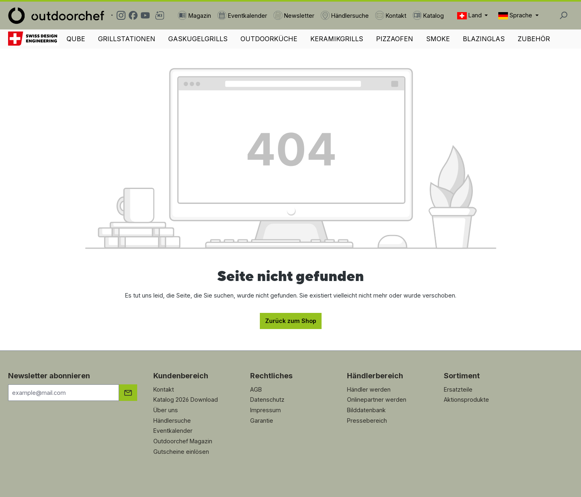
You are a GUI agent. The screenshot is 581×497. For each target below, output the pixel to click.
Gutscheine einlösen (181, 451)
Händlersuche (172, 420)
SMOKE (438, 39)
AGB (256, 389)
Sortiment (462, 375)
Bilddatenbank (366, 410)
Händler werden (369, 389)
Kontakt (163, 389)
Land (470, 15)
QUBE (76, 39)
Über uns (165, 410)
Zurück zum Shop (290, 320)
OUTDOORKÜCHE (268, 39)
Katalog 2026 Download (185, 399)
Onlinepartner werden (376, 399)
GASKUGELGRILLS (198, 39)
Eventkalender (172, 430)
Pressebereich (367, 420)
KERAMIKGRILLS (336, 39)
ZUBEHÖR (534, 39)
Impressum (265, 410)
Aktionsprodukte (466, 399)
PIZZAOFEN (394, 39)
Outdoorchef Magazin (182, 441)
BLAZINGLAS (484, 39)
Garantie (261, 420)
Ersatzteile (458, 389)
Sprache (516, 15)
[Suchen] (563, 15)
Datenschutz (267, 399)
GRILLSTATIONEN (126, 39)
